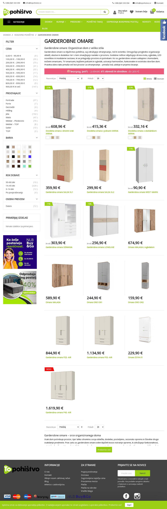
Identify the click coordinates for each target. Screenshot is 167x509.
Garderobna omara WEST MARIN (143, 192)
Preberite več (115, 505)
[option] (48, 137)
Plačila (84, 484)
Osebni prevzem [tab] (15, 199)
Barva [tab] (9, 137)
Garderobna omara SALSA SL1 (59, 192)
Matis (8, 117)
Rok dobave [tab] (13, 175)
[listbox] (63, 138)
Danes (9, 206)
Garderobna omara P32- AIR (99, 357)
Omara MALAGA (53, 302)
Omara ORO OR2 (135, 302)
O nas (47, 471)
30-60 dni (10, 182)
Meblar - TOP (12, 124)
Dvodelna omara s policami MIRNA (102, 131)
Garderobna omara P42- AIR (58, 412)
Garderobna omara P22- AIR (58, 357)
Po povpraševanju (14, 192)
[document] (83, 505)
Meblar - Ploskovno (15, 120)
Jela (7, 114)
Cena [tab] (9, 49)
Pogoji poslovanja (89, 471)
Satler (8, 127)
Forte (8, 103)
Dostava (85, 475)
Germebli (10, 107)
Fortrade (10, 100)
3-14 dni (10, 189)
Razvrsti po (51, 78)
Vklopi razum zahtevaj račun (57, 478)
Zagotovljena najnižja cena (93, 478)
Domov (7, 35)
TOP (8, 131)
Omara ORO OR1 (94, 302)
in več (13, 86)
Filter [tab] (10, 41)
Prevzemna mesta (89, 481)
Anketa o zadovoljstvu (54, 484)
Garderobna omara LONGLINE (100, 247)
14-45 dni (10, 185)
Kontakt (48, 475)
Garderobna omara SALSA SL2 (100, 192)
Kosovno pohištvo (24, 35)
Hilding (9, 110)
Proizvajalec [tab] (13, 93)
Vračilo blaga (87, 490)
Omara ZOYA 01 (135, 357)
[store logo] (17, 12)
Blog (46, 481)
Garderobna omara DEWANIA (59, 247)
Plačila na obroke (88, 487)
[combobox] (68, 11)
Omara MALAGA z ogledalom (141, 247)
